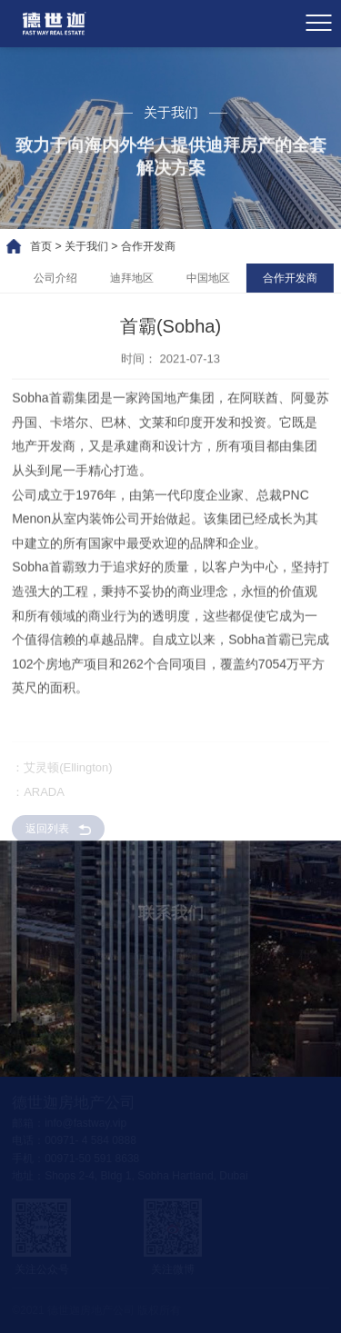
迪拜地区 (147, 278)
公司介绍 (71, 278)
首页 (25, 246)
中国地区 (224, 278)
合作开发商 (132, 246)
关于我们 (71, 246)
